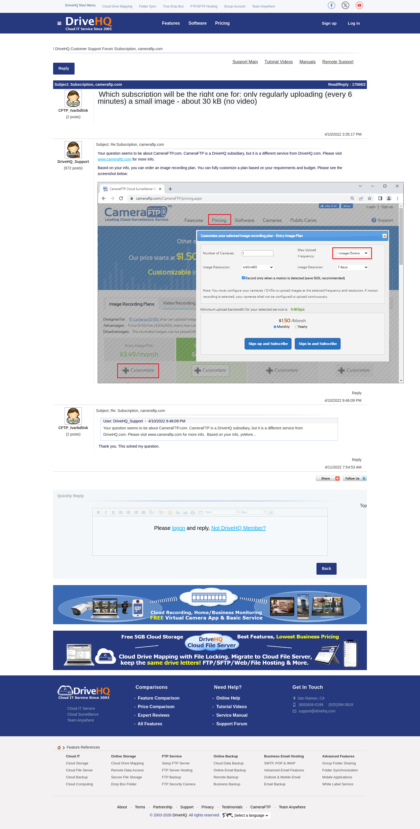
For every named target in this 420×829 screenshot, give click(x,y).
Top (363, 505)
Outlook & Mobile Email (282, 777)
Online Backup (225, 756)
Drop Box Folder (124, 784)
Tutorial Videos (278, 62)
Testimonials (232, 807)
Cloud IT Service (81, 708)
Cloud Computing (79, 784)
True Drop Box (173, 6)
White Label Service (337, 784)
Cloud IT (73, 756)
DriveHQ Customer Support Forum (84, 49)
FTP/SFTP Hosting (203, 6)
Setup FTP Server (176, 763)
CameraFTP (260, 807)
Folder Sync (147, 6)
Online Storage (123, 756)
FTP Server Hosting (177, 770)
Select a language (245, 815)
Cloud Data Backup (228, 763)
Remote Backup (225, 777)
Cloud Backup (77, 777)
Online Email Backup (229, 770)
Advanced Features (338, 756)
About (122, 807)
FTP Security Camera (179, 784)
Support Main (245, 62)
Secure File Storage (126, 777)
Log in (354, 23)
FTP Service (172, 756)
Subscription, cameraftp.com (139, 49)
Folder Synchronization (340, 770)
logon (178, 528)
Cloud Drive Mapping (117, 6)
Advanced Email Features (284, 770)
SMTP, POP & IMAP (280, 763)
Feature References (83, 747)
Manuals (308, 62)
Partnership (162, 807)
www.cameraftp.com (114, 159)
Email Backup (274, 784)
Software (198, 23)
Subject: (62, 84)
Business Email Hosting (284, 756)
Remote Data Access (127, 770)
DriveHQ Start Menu (80, 5)
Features (171, 23)
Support (186, 807)
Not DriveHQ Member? (238, 528)
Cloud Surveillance (83, 714)
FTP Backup (171, 777)
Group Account (234, 6)
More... (250, 434)
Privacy (207, 807)
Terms (140, 807)
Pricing (222, 23)
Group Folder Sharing (339, 763)
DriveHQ (179, 815)
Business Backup (226, 784)
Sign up (329, 23)
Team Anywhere (263, 6)
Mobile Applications (337, 777)
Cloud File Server (79, 770)
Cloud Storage (77, 763)
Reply (63, 68)
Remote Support (337, 62)
